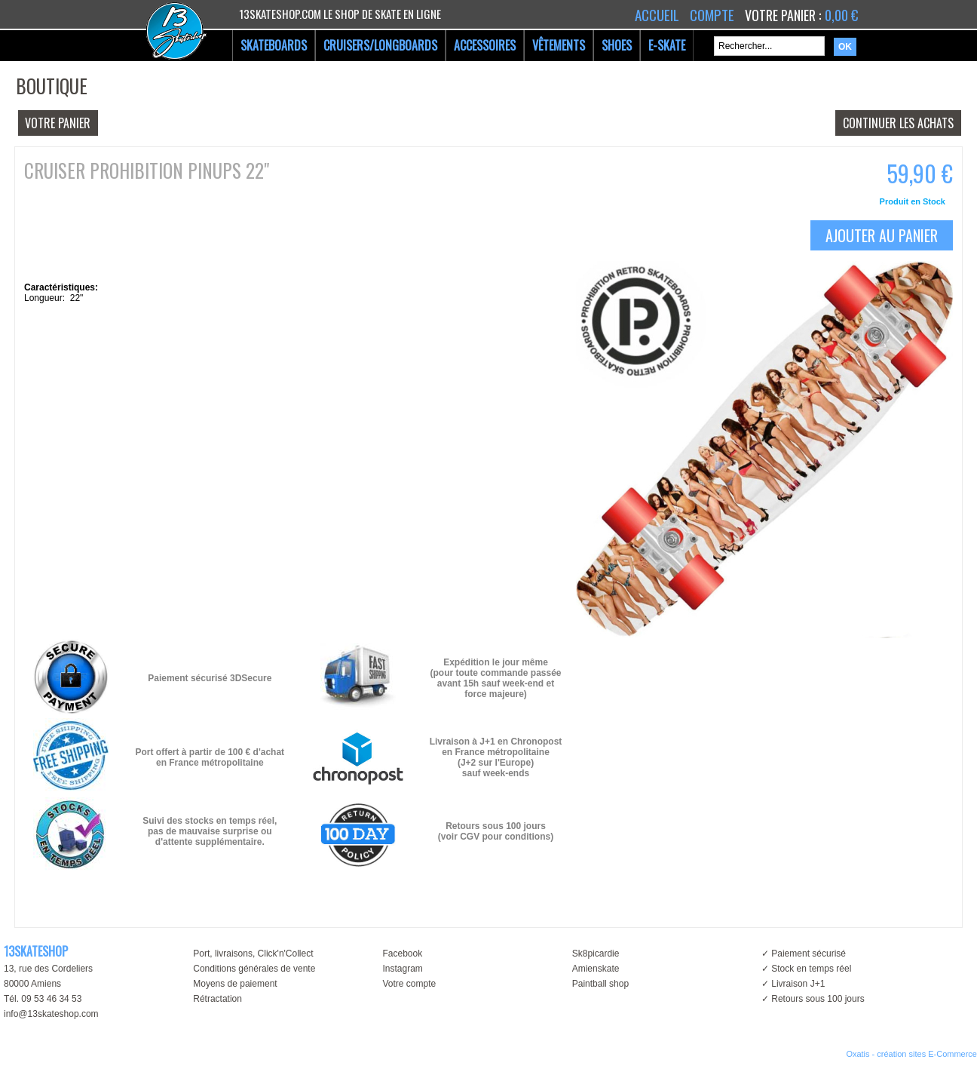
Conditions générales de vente (254, 968)
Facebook (402, 953)
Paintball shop (600, 983)
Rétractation (217, 999)
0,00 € (841, 15)
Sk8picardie (596, 953)
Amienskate (596, 968)
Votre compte (409, 983)
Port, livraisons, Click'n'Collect (253, 953)
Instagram (402, 968)
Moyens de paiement (235, 983)
